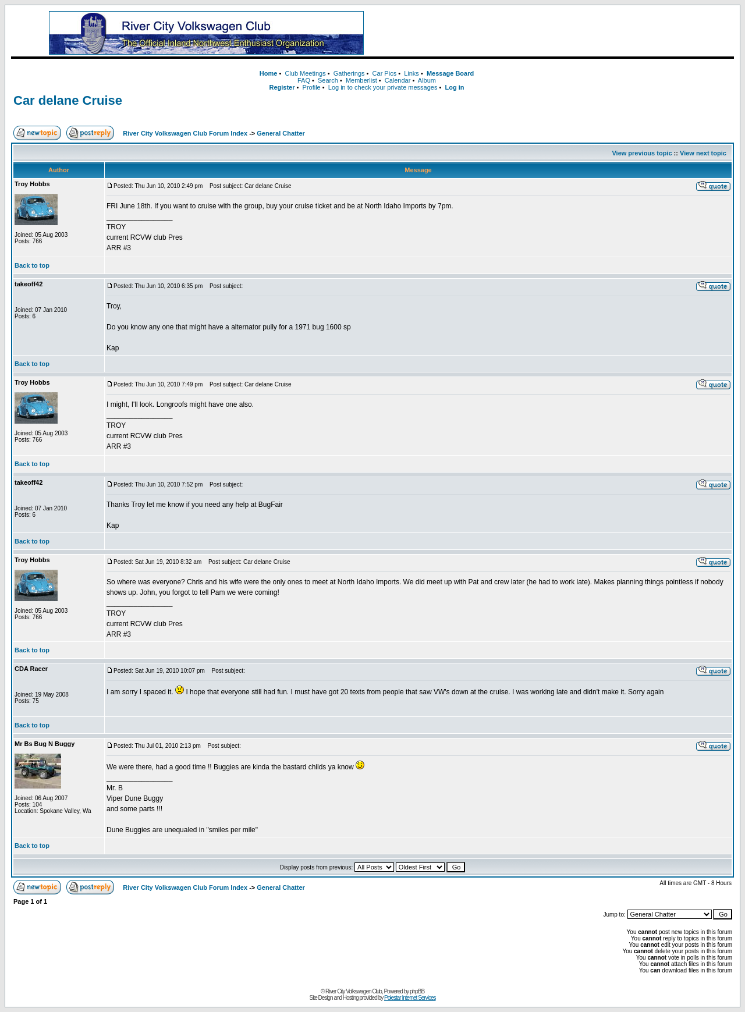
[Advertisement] (564, 33)
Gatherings (349, 73)
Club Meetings (305, 73)
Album (427, 80)
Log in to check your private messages (383, 87)
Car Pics (384, 73)
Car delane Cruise (67, 100)
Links (411, 73)
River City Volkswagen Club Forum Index (185, 133)
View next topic (703, 153)
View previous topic (642, 153)
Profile (312, 87)
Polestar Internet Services (410, 998)
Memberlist (361, 80)
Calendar (398, 80)
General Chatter (281, 133)
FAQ (303, 80)
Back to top (32, 265)
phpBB (417, 991)
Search (328, 80)
